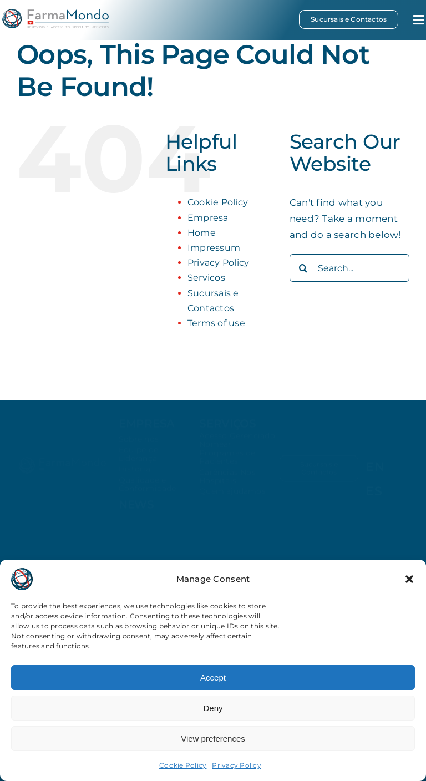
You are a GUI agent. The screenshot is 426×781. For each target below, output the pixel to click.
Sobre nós (139, 443)
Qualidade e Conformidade (147, 488)
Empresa (208, 217)
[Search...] (349, 268)
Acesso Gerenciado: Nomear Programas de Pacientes (238, 452)
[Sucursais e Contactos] (348, 19)
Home (201, 232)
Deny (212, 708)
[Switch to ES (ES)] (374, 491)
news (136, 509)
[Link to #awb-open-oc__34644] (418, 20)
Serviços (227, 427)
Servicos (206, 277)
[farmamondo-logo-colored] (55, 13)
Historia (134, 473)
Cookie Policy (182, 765)
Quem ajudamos (232, 496)
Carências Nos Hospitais (227, 480)
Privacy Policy (236, 765)
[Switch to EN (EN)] (375, 467)
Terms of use (216, 323)
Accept (213, 677)
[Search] (303, 268)
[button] (409, 579)
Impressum (213, 247)
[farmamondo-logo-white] (62, 463)
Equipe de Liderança (138, 458)
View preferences (213, 738)
